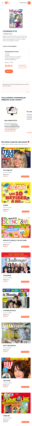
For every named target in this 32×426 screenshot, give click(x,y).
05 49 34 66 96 (23, 2)
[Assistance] (29, 2)
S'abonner (9, 71)
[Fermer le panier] (2, 2)
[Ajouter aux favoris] (27, 91)
